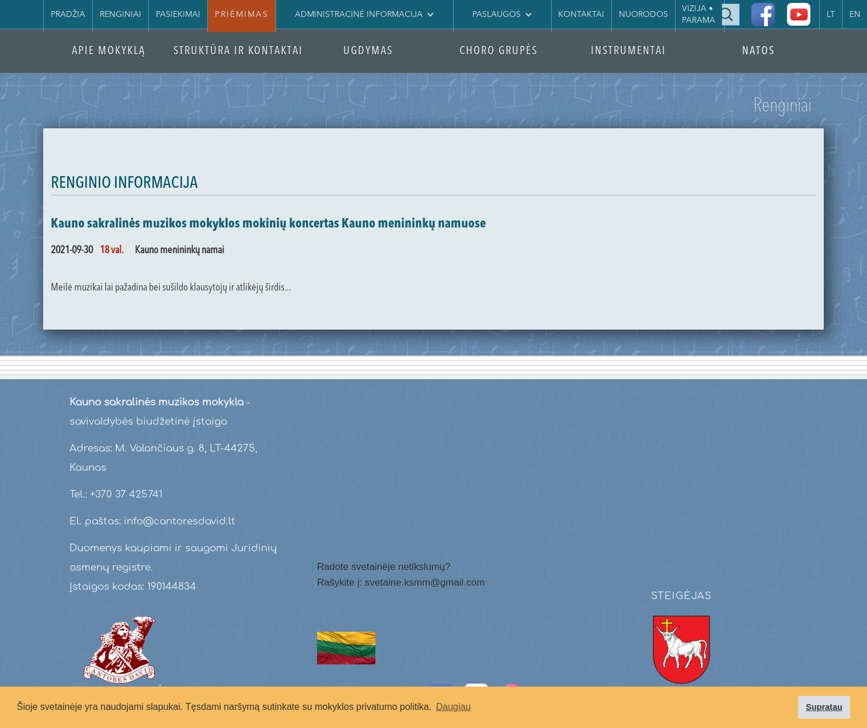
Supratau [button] (824, 707)
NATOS (758, 51)
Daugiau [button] (453, 707)
